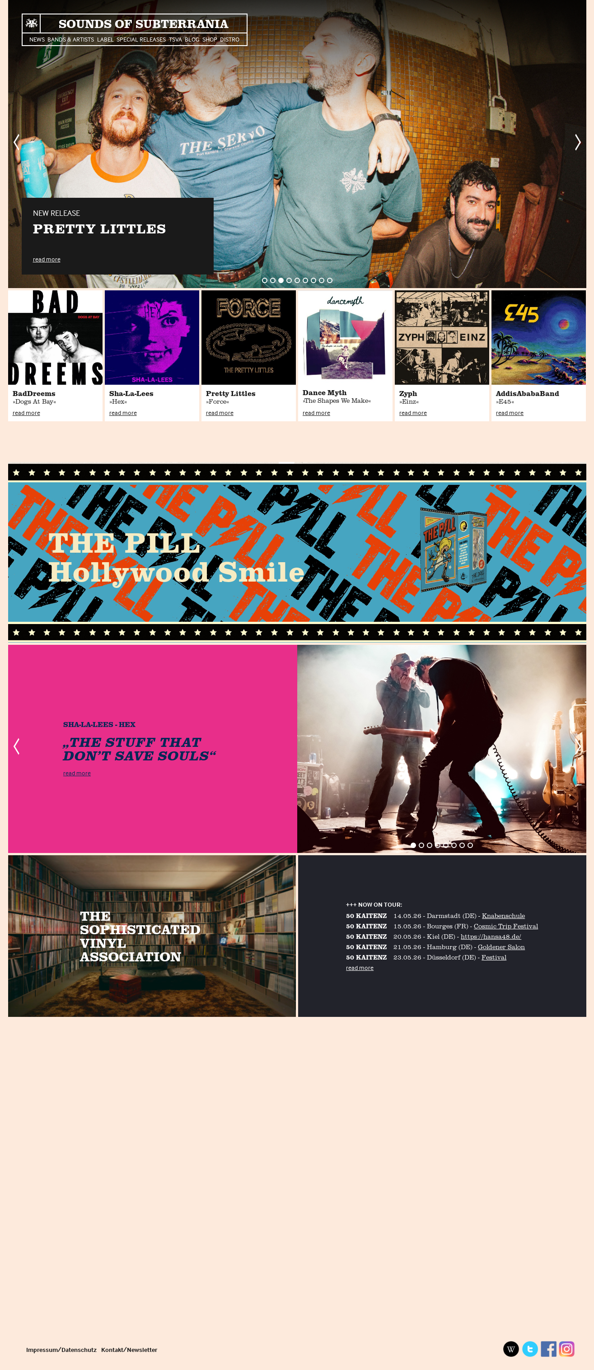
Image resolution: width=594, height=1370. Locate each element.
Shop (209, 39)
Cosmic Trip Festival (506, 926)
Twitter (530, 1349)
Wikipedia (511, 1349)
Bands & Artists (70, 39)
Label (105, 39)
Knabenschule (503, 915)
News (37, 39)
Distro (229, 39)
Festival (494, 957)
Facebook (548, 1349)
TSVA (175, 39)
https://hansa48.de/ (491, 936)
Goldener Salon (501, 946)
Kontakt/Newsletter (129, 1349)
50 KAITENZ (366, 915)
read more (47, 259)
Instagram (567, 1349)
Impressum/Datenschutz (61, 1349)
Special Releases (141, 39)
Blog (192, 39)
